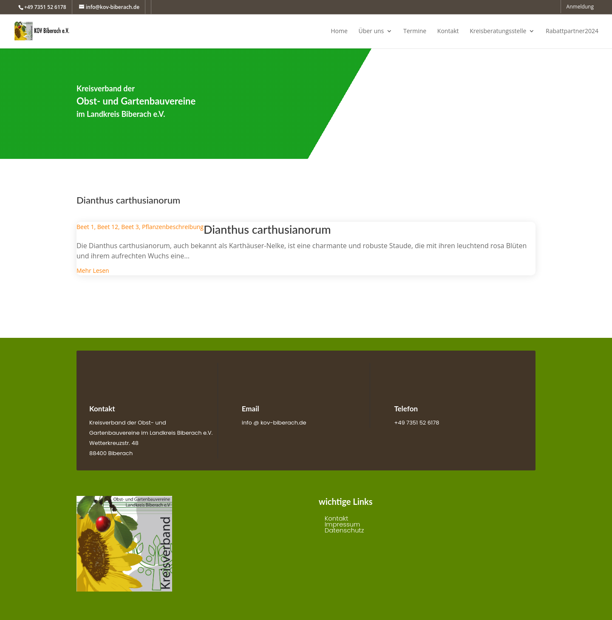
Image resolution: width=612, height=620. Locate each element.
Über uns (371, 31)
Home (339, 31)
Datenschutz (344, 530)
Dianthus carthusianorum (267, 229)
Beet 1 (85, 227)
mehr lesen (92, 270)
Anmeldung (580, 7)
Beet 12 (107, 227)
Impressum (342, 524)
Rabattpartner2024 (572, 31)
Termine (414, 31)
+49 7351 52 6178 (45, 7)
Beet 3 (130, 227)
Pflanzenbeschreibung (173, 227)
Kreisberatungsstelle (498, 31)
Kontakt (448, 31)
